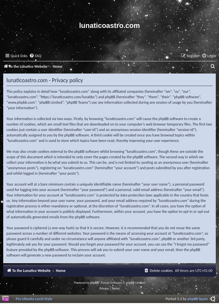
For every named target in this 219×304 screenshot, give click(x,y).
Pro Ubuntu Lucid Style (34, 298)
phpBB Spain (198, 298)
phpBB (94, 283)
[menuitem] (35, 56)
